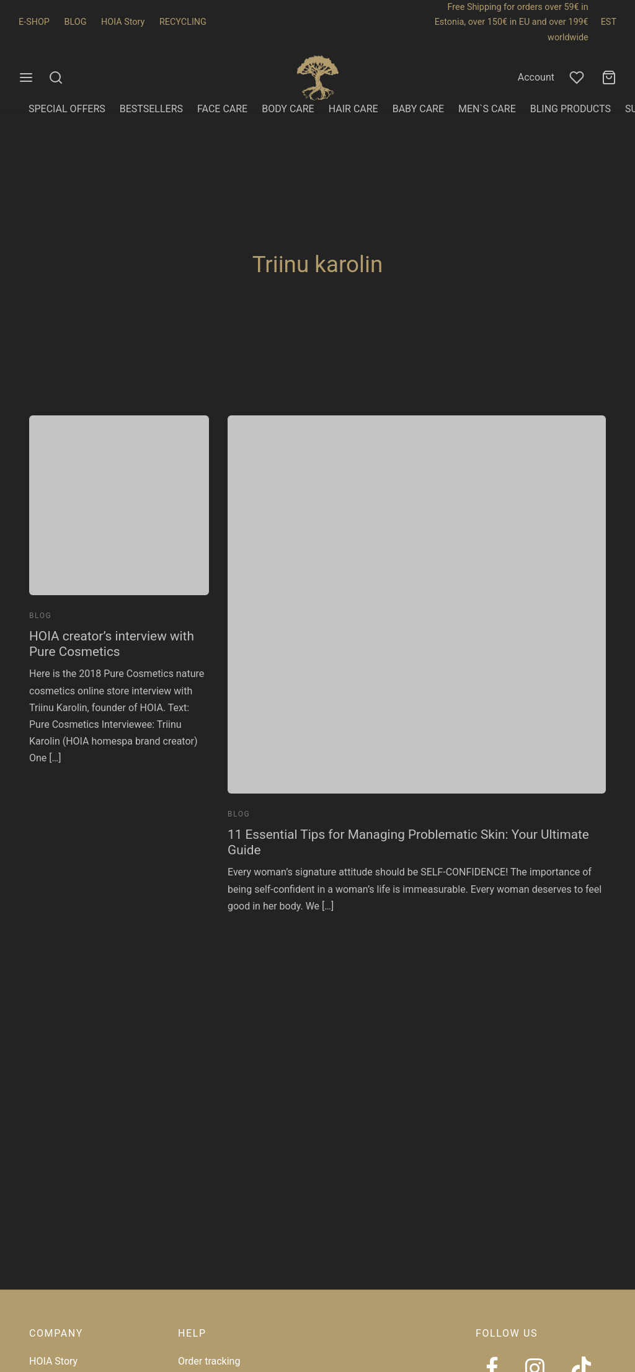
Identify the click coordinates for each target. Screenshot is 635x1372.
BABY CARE (418, 109)
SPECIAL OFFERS (67, 109)
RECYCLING (182, 22)
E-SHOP (34, 22)
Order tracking (209, 1361)
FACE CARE (222, 109)
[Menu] (26, 77)
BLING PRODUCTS (570, 109)
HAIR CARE (353, 109)
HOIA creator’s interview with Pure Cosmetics (111, 644)
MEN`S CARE (487, 109)
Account (536, 77)
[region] (161, 1282)
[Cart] (609, 77)
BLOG (75, 22)
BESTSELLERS (151, 109)
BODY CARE (288, 109)
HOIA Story (122, 22)
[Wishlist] (578, 77)
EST (608, 22)
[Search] (55, 77)
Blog (40, 615)
